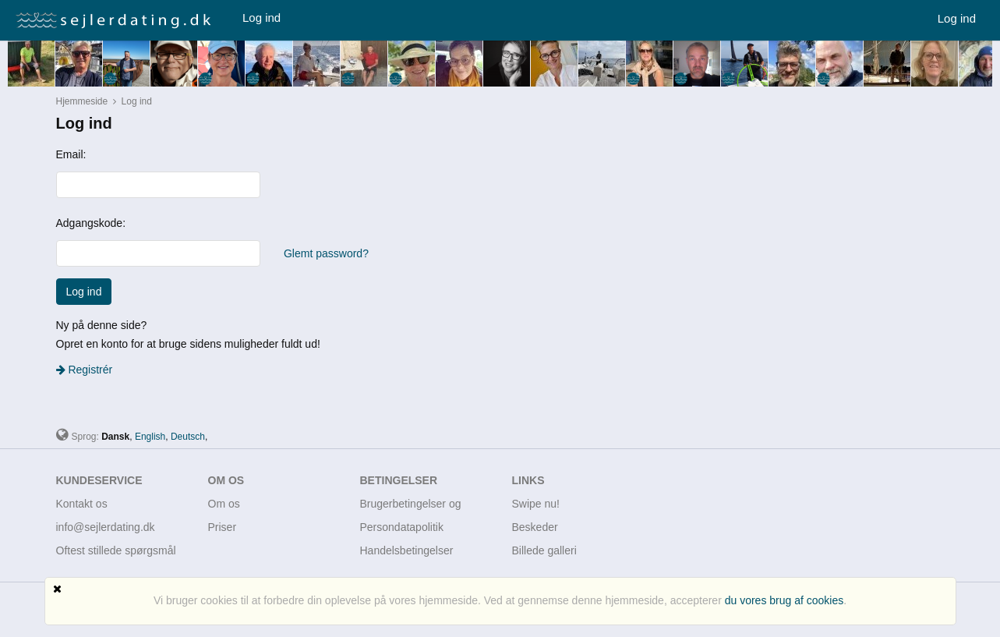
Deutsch (188, 436)
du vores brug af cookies (784, 600)
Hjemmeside (82, 101)
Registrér (84, 369)
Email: (71, 154)
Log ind (261, 17)
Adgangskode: (91, 223)
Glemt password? (326, 253)
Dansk (115, 436)
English (150, 436)
